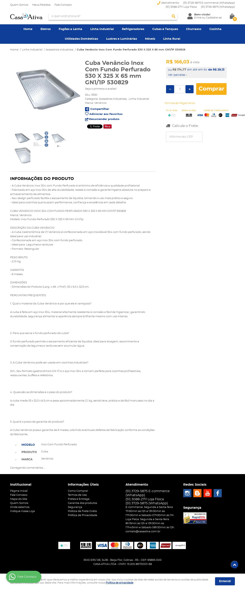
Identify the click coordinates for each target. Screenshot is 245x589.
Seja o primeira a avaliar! (101, 89)
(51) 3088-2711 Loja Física (181, 7)
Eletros (45, 29)
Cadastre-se (214, 17)
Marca (27, 459)
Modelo (28, 444)
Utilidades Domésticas (81, 38)
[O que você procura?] (173, 16)
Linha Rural (171, 38)
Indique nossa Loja (22, 511)
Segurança (75, 507)
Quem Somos (19, 5)
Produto (29, 452)
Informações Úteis (83, 484)
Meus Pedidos (41, 5)
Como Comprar (78, 491)
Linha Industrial (102, 29)
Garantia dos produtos (82, 503)
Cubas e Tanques (165, 29)
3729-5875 (218, 7)
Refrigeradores (133, 29)
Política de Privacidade (82, 515)
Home (27, 29)
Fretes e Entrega (78, 499)
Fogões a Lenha (70, 29)
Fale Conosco (63, 5)
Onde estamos (19, 507)
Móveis (150, 38)
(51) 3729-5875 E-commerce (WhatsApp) (209, 3)
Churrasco (193, 29)
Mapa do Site (18, 499)
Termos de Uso (77, 495)
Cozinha (215, 29)
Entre (197, 17)
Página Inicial (19, 491)
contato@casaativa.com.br (143, 531)
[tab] (29, 444)
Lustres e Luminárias (121, 38)
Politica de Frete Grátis (82, 511)
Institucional (20, 484)
